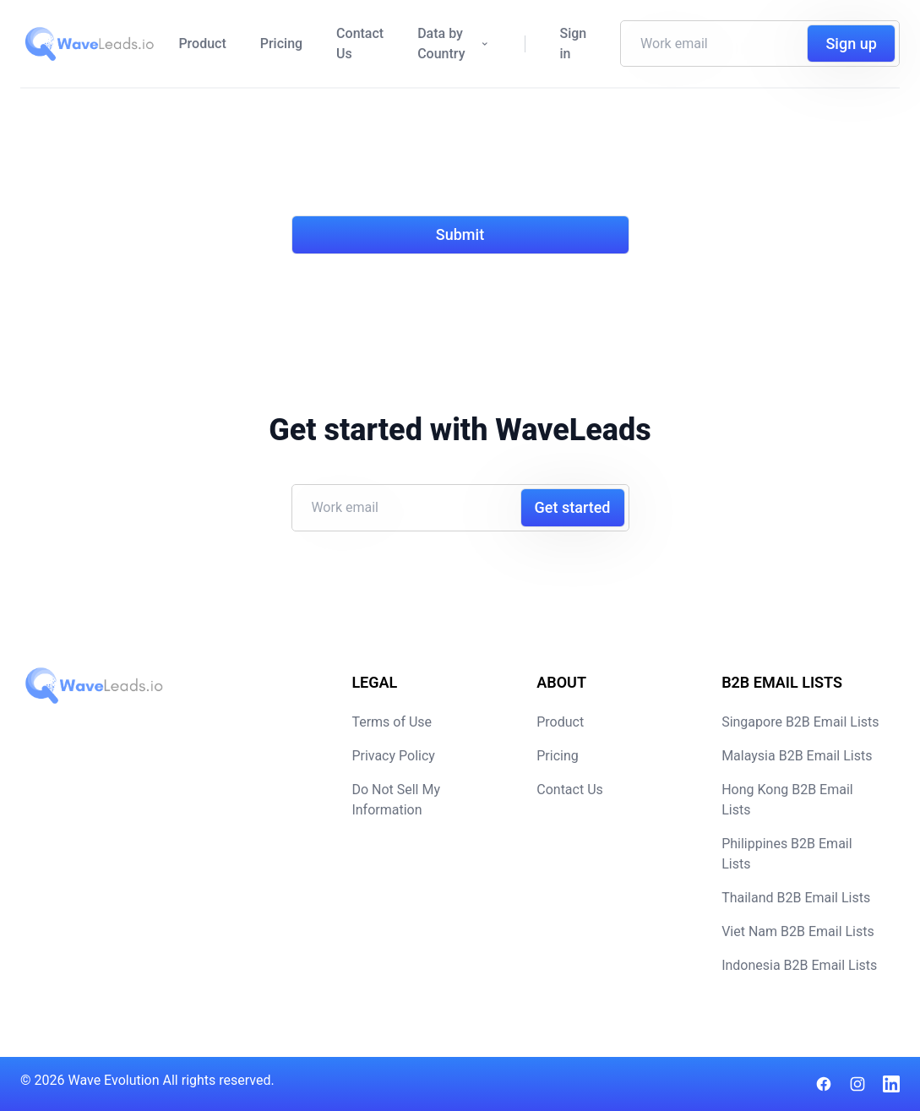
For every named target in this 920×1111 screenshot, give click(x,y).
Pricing (281, 43)
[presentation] (419, 162)
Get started (573, 507)
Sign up (850, 43)
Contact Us (360, 43)
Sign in (572, 43)
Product (202, 43)
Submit (460, 234)
